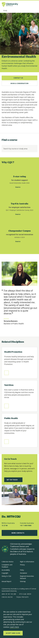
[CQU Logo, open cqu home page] (10, 4)
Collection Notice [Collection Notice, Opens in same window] (7, 562)
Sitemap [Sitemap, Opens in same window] (23, 581)
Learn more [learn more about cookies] (14, 627)
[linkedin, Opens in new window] (14, 604)
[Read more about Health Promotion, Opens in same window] (19, 362)
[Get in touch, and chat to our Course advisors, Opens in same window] (13, 479)
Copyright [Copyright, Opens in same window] (5, 573)
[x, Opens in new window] (20, 604)
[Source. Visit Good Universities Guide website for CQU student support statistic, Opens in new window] (19, 187)
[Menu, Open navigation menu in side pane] (35, 5)
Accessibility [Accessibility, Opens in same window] (6, 570)
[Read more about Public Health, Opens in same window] (19, 430)
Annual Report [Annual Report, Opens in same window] (6, 581)
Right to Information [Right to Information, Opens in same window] (27, 562)
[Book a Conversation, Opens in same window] (19, 83)
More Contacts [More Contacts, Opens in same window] (20, 533)
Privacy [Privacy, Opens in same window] (22, 565)
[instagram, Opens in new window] (9, 604)
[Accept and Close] (13, 633)
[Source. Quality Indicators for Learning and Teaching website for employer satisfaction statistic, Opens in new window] (19, 214)
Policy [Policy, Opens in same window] (22, 570)
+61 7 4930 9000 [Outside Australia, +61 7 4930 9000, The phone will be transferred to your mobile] (25, 525)
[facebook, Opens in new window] (4, 604)
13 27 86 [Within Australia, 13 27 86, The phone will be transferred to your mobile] (4, 525)
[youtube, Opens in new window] (25, 604)
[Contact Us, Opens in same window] (19, 78)
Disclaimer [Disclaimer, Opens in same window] (23, 573)
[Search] (34, 148)
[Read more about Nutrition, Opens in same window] (19, 396)
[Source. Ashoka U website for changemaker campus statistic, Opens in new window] (19, 241)
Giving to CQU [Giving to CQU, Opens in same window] (6, 576)
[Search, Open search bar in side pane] (32, 5)
